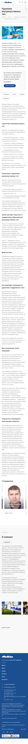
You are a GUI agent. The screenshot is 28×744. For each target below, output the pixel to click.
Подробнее (7, 542)
